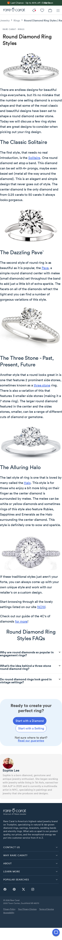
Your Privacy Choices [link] (27, 909)
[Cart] (50, 10)
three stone (42, 385)
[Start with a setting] (31, 728)
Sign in (47, 2)
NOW (41, 607)
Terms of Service (46, 909)
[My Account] (42, 10)
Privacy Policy (9, 909)
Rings (17, 20)
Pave (45, 268)
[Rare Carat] (12, 10)
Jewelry (5, 20)
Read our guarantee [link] (31, 740)
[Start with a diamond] (29, 721)
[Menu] (58, 10)
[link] (39, 3)
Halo (27, 483)
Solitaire (34, 158)
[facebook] (5, 891)
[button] (31, 847)
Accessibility (8, 912)
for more (21, 621)
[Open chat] (56, 932)
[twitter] (23, 891)
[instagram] (32, 891)
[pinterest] (14, 891)
